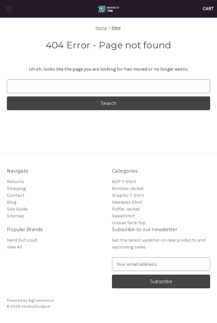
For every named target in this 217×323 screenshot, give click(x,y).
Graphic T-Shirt (128, 195)
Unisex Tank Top (129, 223)
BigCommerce (41, 300)
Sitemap (15, 216)
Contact (15, 195)
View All (14, 247)
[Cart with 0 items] (208, 9)
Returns (15, 181)
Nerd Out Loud (22, 240)
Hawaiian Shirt (127, 202)
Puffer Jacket (126, 209)
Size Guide (17, 209)
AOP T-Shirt (124, 181)
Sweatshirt (123, 216)
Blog (11, 202)
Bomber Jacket (128, 188)
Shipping (16, 188)
